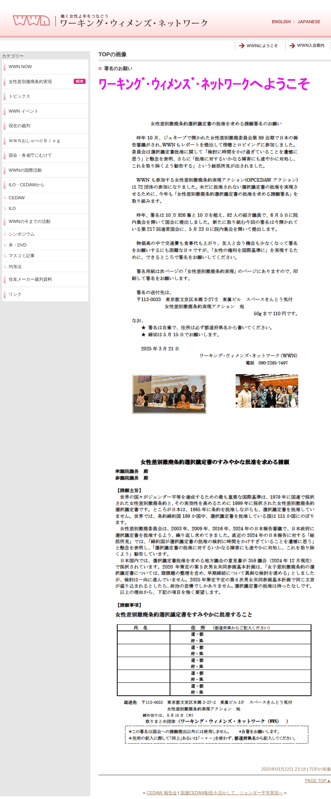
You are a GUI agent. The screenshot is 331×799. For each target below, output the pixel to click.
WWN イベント (24, 111)
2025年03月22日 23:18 (283, 769)
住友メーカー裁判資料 (30, 279)
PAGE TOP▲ (318, 780)
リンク (15, 294)
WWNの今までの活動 (29, 221)
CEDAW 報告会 (162, 792)
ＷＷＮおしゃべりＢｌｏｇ (35, 140)
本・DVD (17, 245)
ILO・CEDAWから (27, 184)
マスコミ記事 (22, 255)
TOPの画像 (320, 769)
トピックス (19, 96)
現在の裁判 (19, 125)
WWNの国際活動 (25, 170)
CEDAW (17, 197)
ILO (12, 208)
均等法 (15, 266)
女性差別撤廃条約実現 (30, 81)
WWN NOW (20, 66)
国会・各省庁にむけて (30, 155)
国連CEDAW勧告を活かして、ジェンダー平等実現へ (231, 792)
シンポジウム (22, 234)
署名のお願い (118, 68)
